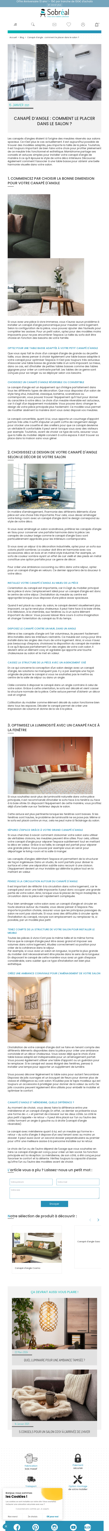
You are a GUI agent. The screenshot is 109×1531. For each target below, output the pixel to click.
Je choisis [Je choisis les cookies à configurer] (32, 1516)
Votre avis (54, 1193)
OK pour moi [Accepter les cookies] (52, 1516)
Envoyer (54, 1204)
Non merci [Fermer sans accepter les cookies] (12, 1516)
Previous (90, 1219)
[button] (6, 1526)
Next (98, 1219)
